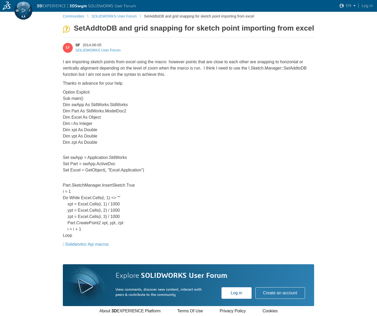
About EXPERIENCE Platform (129, 311)
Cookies (270, 311)
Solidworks (75, 244)
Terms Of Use (190, 311)
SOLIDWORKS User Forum (98, 50)
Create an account (280, 293)
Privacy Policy (233, 311)
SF (77, 45)
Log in (236, 293)
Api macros (98, 244)
